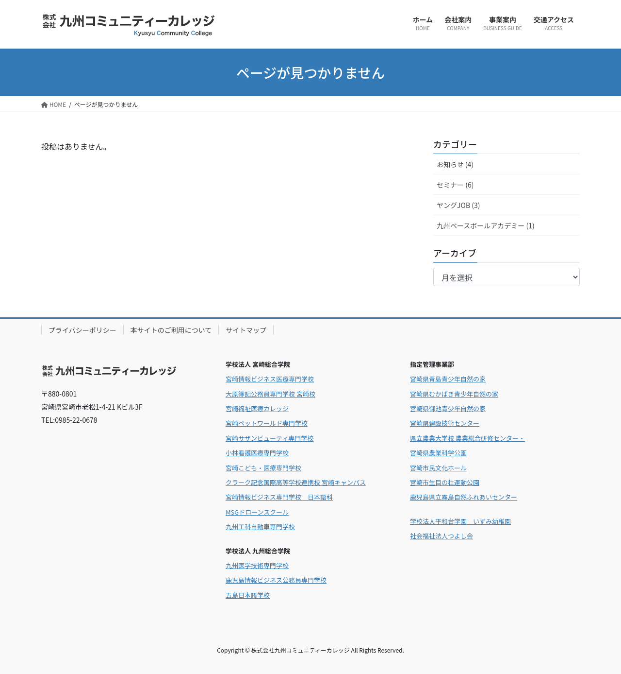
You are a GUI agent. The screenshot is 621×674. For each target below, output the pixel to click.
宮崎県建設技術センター (444, 423)
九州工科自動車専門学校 (260, 526)
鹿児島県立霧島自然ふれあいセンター (463, 496)
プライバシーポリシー (82, 330)
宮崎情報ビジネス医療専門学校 (270, 378)
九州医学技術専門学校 (257, 565)
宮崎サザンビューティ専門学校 (269, 438)
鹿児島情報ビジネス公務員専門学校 (276, 580)
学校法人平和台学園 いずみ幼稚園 (460, 521)
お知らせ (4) (455, 164)
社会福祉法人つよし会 (441, 535)
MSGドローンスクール (257, 512)
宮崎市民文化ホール (438, 467)
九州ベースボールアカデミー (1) (486, 225)
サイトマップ (246, 330)
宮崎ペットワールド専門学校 (267, 423)
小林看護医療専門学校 (257, 452)
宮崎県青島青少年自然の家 (448, 378)
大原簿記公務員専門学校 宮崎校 (270, 393)
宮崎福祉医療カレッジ (257, 408)
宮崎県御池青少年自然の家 (448, 408)
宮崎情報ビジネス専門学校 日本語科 (279, 496)
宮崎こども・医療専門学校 (263, 467)
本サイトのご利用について (171, 330)
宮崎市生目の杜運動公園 (444, 482)
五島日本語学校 (248, 595)
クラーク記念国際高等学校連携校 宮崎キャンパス (296, 482)
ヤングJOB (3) (458, 205)
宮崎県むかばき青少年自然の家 (454, 393)
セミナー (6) (455, 185)
